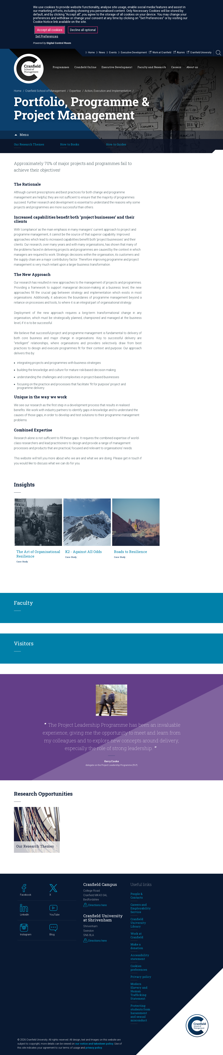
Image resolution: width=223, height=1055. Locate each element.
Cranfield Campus (100, 884)
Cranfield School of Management (45, 90)
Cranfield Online (85, 67)
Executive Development (117, 67)
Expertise (75, 90)
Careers (176, 67)
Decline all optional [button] (83, 30)
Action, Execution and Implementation (108, 90)
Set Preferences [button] (46, 36)
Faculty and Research (151, 67)
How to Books (69, 144)
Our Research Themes (29, 144)
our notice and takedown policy (94, 1043)
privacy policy (94, 1047)
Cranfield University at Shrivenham (103, 918)
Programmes (61, 67)
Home (17, 90)
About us (192, 67)
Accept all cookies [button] (49, 30)
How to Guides (116, 144)
